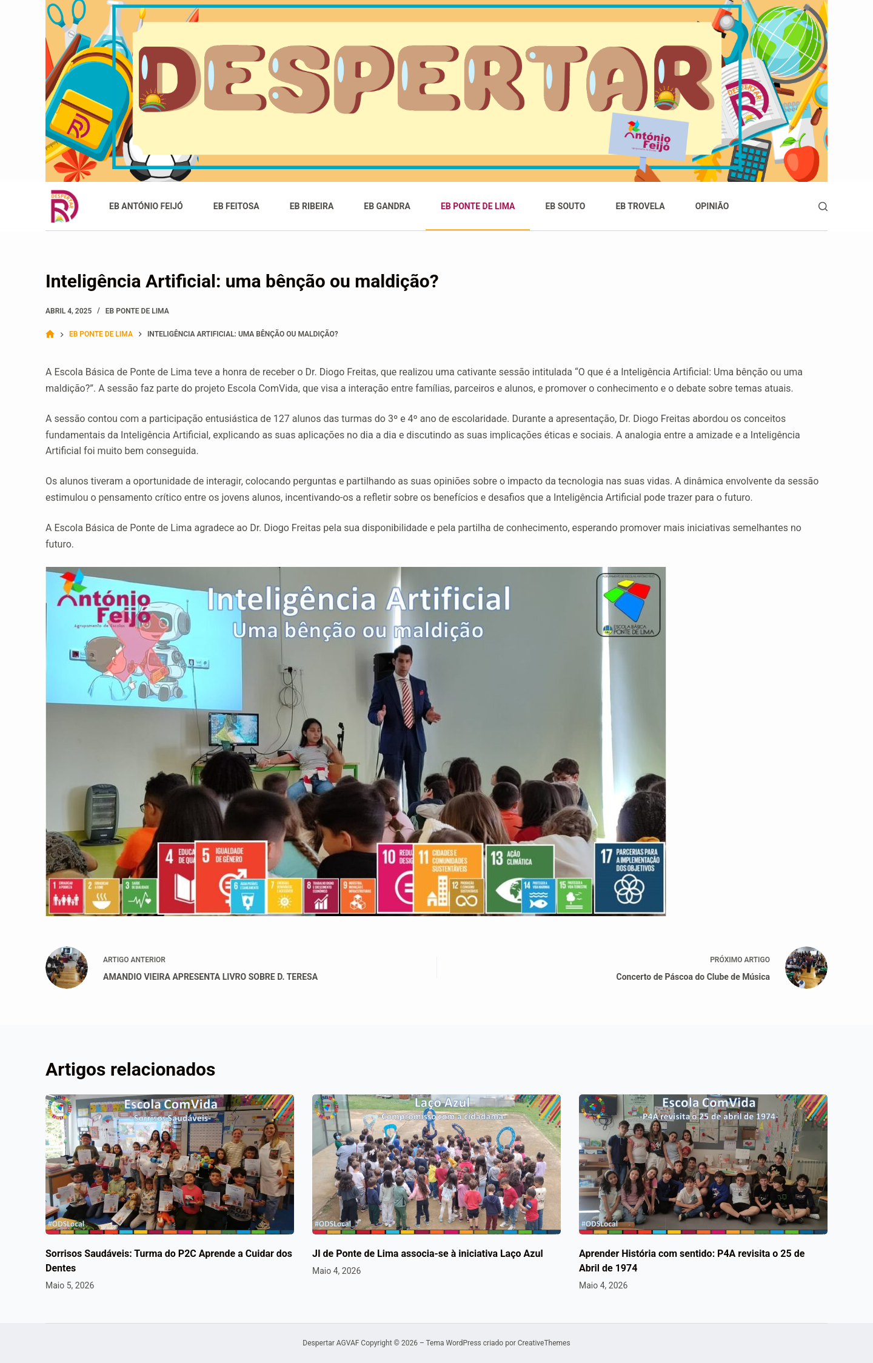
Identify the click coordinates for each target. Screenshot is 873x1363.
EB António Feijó (146, 206)
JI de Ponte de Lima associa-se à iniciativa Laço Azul (427, 1253)
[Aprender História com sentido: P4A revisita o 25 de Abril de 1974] (703, 1164)
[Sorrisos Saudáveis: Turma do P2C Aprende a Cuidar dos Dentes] (169, 1164)
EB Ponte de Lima (478, 206)
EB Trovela (639, 206)
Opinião (712, 206)
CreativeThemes (544, 1343)
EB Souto (565, 206)
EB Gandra (387, 206)
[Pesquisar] (823, 206)
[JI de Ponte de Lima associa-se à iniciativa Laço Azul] (436, 1164)
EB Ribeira (312, 206)
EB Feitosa (236, 206)
